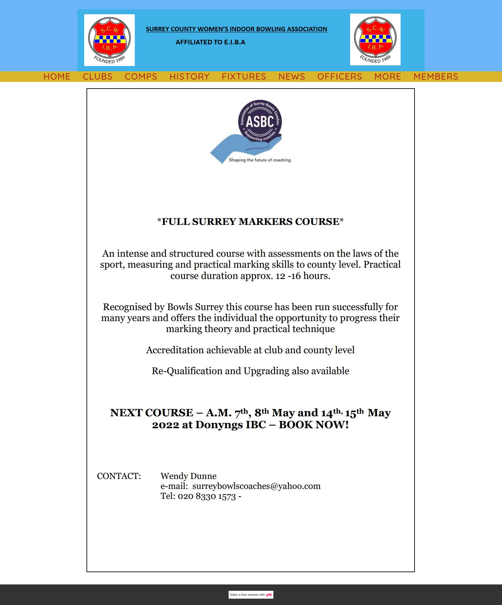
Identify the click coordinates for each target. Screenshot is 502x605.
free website (249, 594)
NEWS (292, 76)
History (189, 76)
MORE (388, 76)
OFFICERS (340, 76)
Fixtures (244, 76)
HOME (57, 76)
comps (141, 76)
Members (436, 76)
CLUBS (98, 76)
